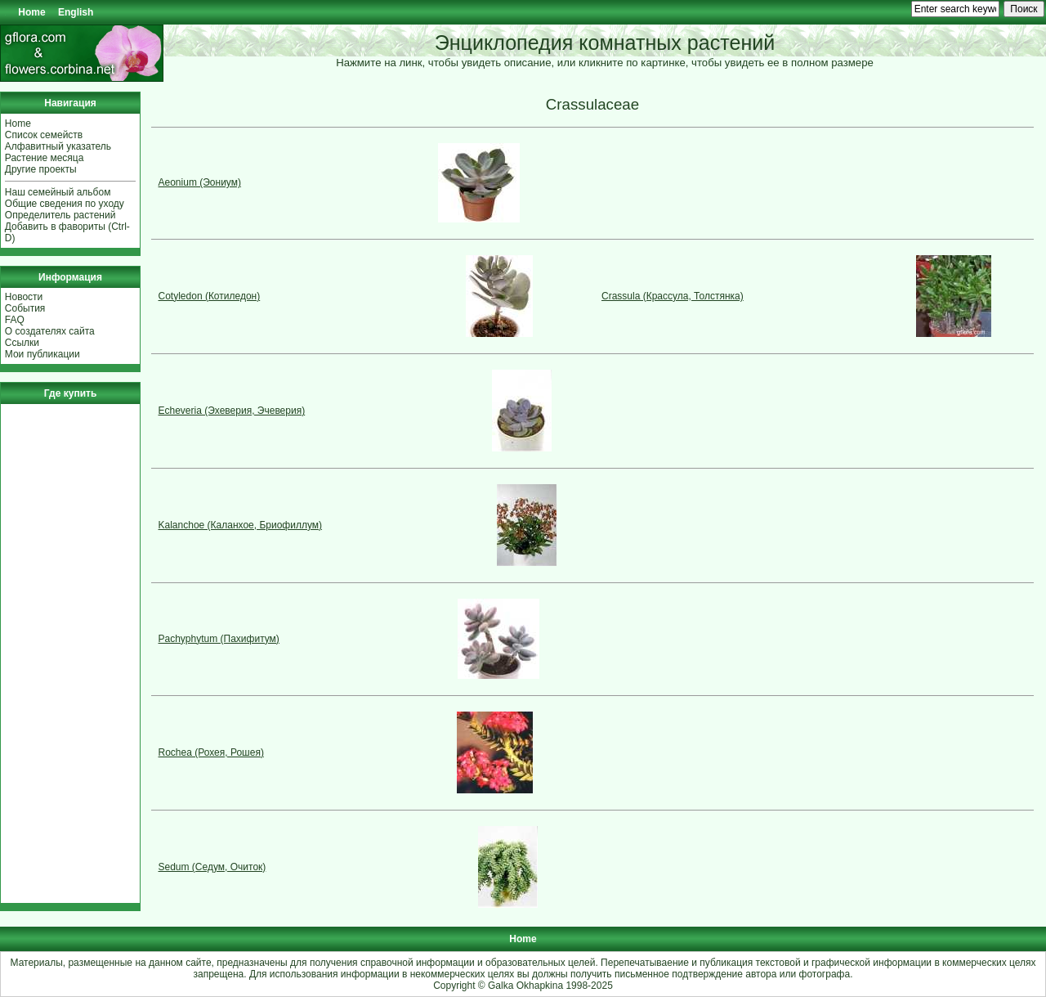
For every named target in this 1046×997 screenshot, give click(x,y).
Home (31, 12)
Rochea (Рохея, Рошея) (211, 752)
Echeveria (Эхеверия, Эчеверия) (232, 410)
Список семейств (44, 135)
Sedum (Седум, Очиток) (212, 867)
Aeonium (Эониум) (200, 182)
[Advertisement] (54, 653)
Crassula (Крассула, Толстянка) (672, 296)
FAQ (15, 320)
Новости (23, 297)
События (25, 308)
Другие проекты (41, 169)
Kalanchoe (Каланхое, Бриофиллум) (241, 525)
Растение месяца (44, 158)
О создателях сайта (50, 331)
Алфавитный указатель (58, 146)
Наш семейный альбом (58, 192)
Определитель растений (60, 215)
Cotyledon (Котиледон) (210, 296)
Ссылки (22, 342)
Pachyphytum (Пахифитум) (219, 638)
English (75, 12)
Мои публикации (42, 354)
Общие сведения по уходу (64, 203)
